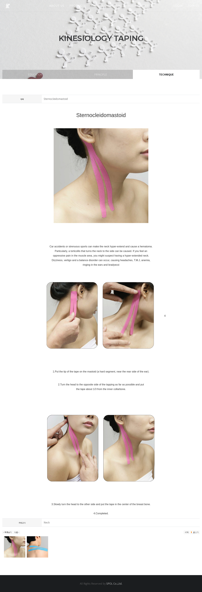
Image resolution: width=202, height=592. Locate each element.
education (35, 74)
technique (166, 74)
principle (100, 74)
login (178, 5)
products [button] (77, 5)
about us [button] (56, 5)
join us (193, 5)
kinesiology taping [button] (107, 5)
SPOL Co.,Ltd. (114, 583)
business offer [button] (140, 5)
